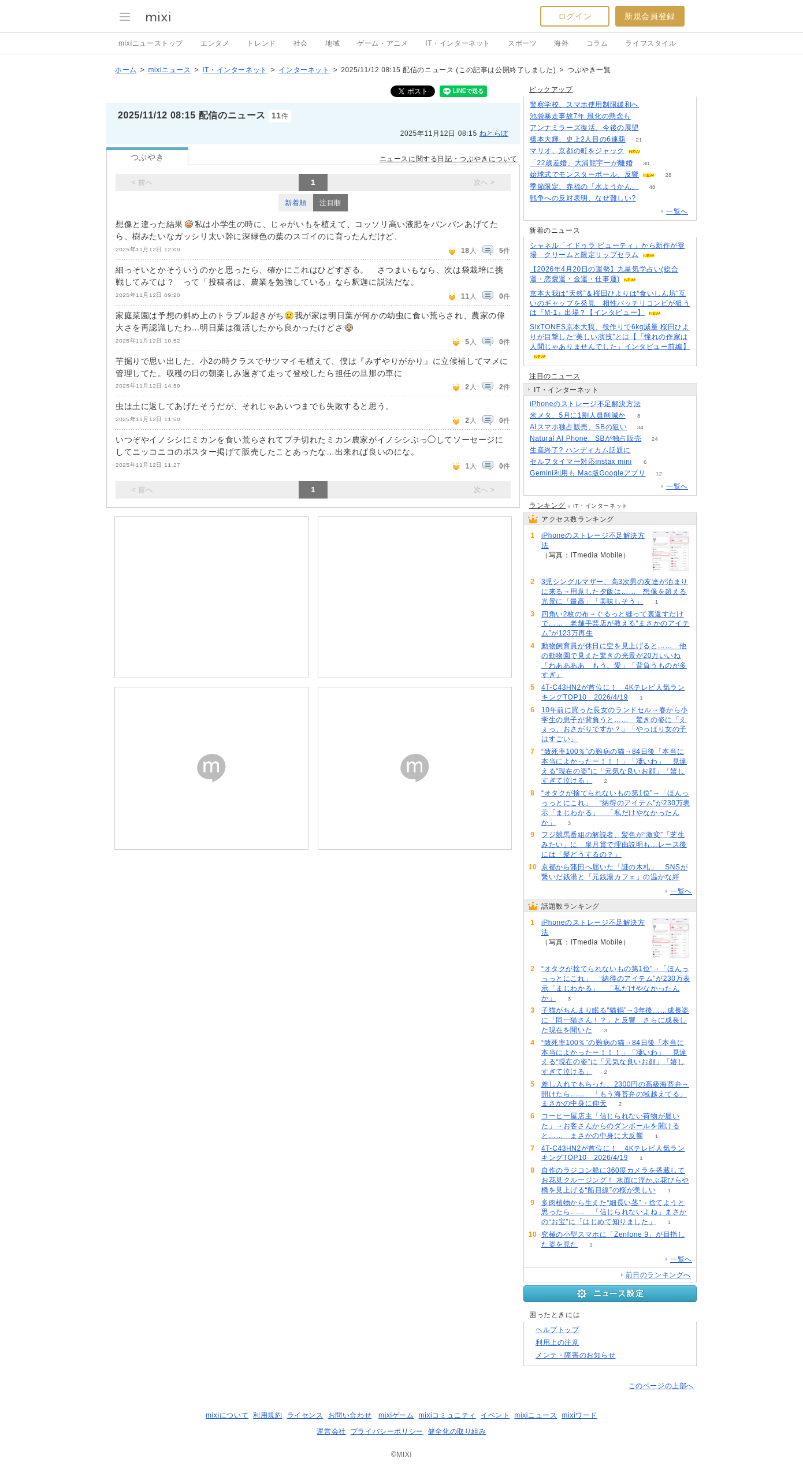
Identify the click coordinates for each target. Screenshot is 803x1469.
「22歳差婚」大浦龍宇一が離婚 (581, 163)
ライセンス (305, 1415)
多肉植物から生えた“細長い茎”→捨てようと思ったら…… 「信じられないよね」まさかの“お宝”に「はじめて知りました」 (614, 1212)
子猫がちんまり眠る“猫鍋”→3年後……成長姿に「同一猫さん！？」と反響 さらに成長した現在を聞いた (615, 1020)
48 (652, 187)
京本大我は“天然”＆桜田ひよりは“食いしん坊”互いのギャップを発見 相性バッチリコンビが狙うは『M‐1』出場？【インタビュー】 (610, 303)
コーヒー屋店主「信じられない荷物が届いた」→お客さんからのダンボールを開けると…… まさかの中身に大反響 (610, 1126)
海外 (561, 43)
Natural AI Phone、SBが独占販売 (585, 438)
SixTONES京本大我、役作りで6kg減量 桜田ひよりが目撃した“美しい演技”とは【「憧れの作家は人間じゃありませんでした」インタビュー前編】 (610, 337)
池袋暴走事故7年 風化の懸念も (580, 116)
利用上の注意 (557, 1342)
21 (638, 139)
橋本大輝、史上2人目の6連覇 (578, 139)
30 (646, 163)
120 (652, 105)
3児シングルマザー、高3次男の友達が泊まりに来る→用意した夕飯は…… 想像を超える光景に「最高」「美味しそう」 (614, 591)
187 (652, 128)
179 (644, 116)
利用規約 (267, 1415)
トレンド (261, 43)
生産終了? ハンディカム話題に (580, 450)
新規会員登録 (649, 16)
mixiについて (227, 1415)
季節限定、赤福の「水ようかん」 (584, 187)
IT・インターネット (457, 43)
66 (654, 404)
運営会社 (331, 1431)
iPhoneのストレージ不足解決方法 (585, 404)
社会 (300, 43)
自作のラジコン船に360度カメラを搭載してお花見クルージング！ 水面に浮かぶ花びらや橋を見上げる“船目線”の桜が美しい (615, 1180)
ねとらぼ (493, 133)
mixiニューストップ (150, 43)
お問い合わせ (350, 1415)
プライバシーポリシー (387, 1431)
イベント (495, 1415)
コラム (597, 43)
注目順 (330, 203)
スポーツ (522, 43)
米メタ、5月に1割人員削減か (578, 415)
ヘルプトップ (557, 1330)
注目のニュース (554, 376)
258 (649, 198)
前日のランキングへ (658, 1275)
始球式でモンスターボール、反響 (584, 174)
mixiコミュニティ (447, 1415)
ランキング (547, 505)
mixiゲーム (396, 1415)
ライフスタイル (650, 43)
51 (653, 151)
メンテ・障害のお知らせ (576, 1355)
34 (640, 427)
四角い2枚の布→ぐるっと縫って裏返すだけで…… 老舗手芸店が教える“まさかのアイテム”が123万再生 (615, 624)
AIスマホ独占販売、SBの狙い (578, 427)
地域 (332, 43)
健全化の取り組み (457, 1431)
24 (655, 439)
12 (659, 473)
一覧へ (677, 211)
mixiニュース (169, 70)
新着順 (296, 203)
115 (644, 450)
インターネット (303, 70)
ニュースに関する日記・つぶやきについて (449, 159)
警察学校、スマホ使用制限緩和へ (584, 105)
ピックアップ (551, 89)
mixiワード (579, 1415)
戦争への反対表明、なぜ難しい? (583, 198)
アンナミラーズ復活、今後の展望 (584, 128)
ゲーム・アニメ (382, 43)
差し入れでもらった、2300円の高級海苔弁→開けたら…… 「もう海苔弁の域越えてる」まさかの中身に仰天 (615, 1094)
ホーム (126, 70)
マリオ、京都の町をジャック (577, 151)
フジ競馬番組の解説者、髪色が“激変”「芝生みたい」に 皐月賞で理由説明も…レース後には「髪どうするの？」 (614, 844)
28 (668, 175)
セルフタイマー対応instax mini (581, 462)
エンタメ (214, 43)
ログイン (575, 16)
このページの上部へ (661, 1386)
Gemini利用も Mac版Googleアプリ (588, 473)
